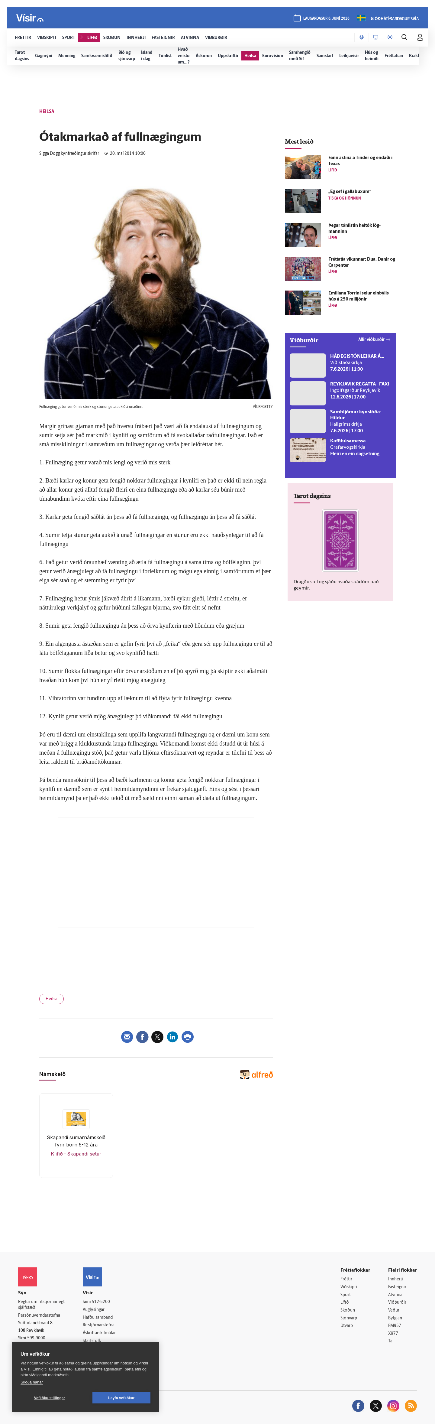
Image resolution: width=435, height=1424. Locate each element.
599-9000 (36, 1338)
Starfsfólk (92, 1341)
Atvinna (395, 1295)
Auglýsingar (94, 1310)
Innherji (395, 1279)
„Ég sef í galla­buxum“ (349, 192)
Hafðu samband (98, 1317)
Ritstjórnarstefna (98, 1325)
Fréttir (346, 1279)
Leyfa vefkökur (121, 1398)
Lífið (344, 1302)
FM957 (394, 1326)
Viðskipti (348, 1287)
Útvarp (346, 1326)
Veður (393, 1310)
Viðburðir (397, 1302)
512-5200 (101, 1302)
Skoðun (347, 1310)
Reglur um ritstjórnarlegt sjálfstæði (41, 1305)
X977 (393, 1333)
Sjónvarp (348, 1318)
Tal (391, 1341)
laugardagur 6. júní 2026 (326, 18)
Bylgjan (395, 1318)
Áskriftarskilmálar (99, 1333)
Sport (345, 1295)
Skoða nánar (32, 1382)
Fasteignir (397, 1287)
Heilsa (51, 999)
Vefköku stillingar (49, 1398)
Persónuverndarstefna (39, 1315)
